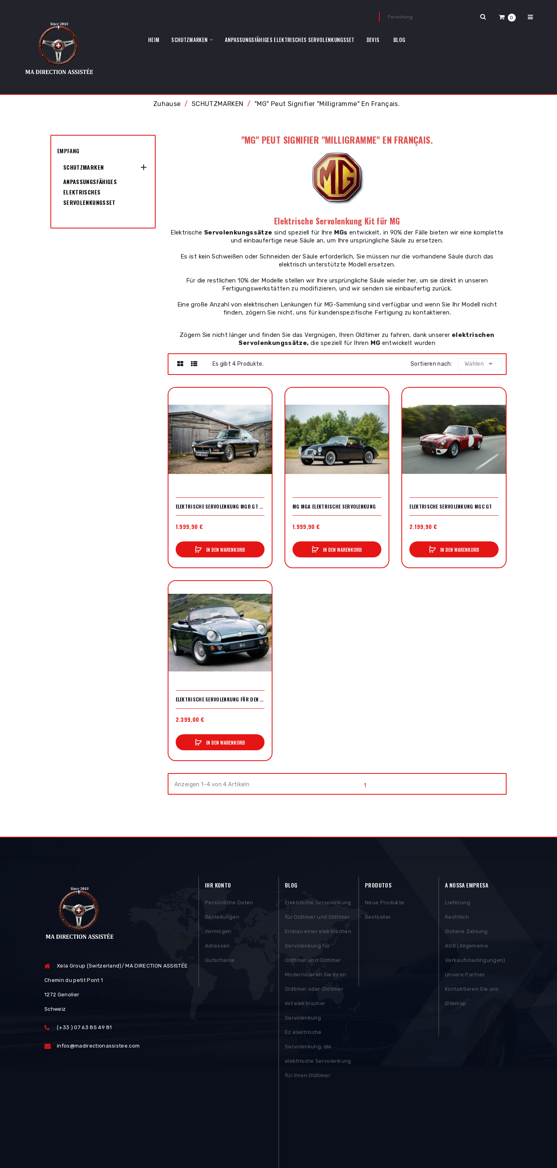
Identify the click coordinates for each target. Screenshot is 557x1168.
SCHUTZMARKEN (83, 167)
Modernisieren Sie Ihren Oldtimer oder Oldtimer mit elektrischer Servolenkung (315, 998)
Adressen (217, 948)
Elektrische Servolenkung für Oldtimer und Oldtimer (318, 912)
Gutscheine (219, 962)
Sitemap (455, 1005)
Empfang (68, 150)
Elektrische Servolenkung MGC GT (450, 506)
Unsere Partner (465, 977)
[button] (507, 17)
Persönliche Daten (229, 905)
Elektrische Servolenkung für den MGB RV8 (220, 699)
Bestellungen (222, 919)
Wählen (480, 364)
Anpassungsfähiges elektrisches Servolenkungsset (90, 191)
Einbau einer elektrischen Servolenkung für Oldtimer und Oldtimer (318, 947)
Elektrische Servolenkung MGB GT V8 (220, 506)
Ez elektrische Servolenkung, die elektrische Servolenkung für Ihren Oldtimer (318, 1055)
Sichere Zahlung (466, 933)
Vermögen (218, 933)
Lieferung (457, 905)
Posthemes (106, 1138)
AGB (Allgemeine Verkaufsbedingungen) (475, 955)
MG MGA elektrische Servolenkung (334, 506)
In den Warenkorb (225, 549)
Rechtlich (457, 919)
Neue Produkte (384, 905)
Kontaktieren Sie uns (472, 991)
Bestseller (378, 919)
